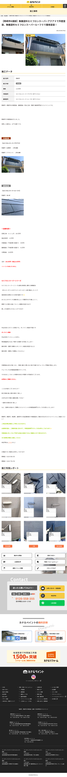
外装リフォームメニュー (51, 562)
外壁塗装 (18, 83)
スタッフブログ (51, 568)
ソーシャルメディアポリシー (32, 680)
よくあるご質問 (55, 687)
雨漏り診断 (39, 694)
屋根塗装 (23, 692)
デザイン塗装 (5, 699)
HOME (3, 687)
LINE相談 (53, 603)
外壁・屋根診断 (40, 696)
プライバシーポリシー (56, 694)
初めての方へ (51, 555)
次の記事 (7, 546)
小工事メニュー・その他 (26, 701)
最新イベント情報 (18, 568)
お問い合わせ (54, 588)
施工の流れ (4, 696)
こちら (10, 442)
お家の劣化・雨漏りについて (8, 701)
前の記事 (59, 546)
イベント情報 (10, 7)
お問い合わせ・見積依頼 (42, 701)
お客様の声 (18, 562)
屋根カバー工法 (24, 694)
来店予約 (31, 7)
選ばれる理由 (18, 555)
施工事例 (4, 694)
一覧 (33, 546)
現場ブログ (39, 689)
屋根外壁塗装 (24, 696)
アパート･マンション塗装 (26, 699)
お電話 (52, 7)
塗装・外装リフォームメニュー (26, 687)
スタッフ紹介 (55, 692)
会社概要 (54, 689)
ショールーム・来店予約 (42, 699)
